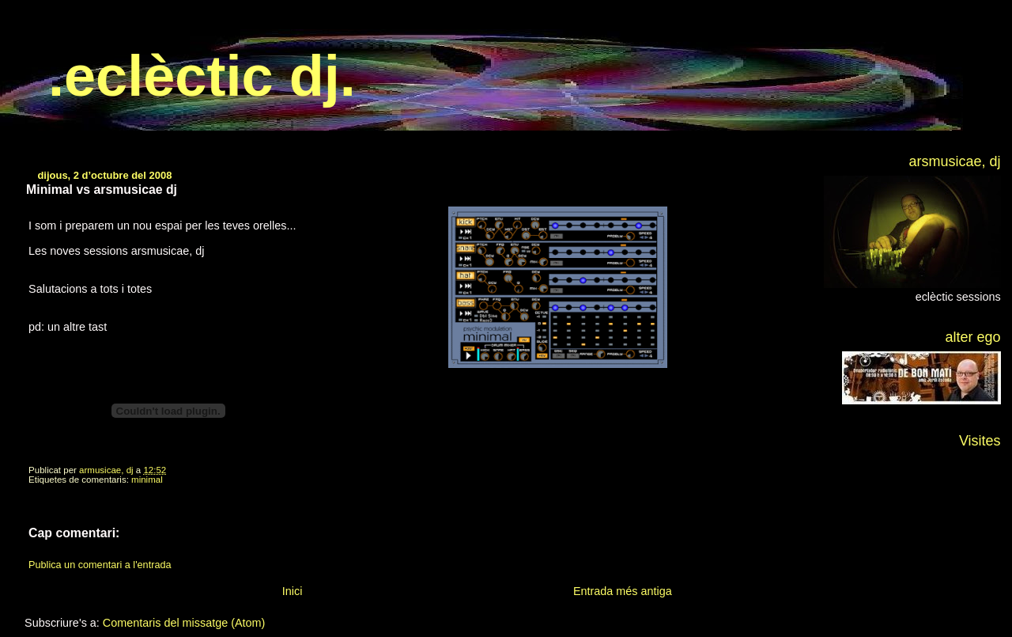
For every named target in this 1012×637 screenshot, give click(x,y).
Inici (292, 591)
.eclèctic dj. (202, 76)
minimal (147, 479)
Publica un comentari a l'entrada (99, 565)
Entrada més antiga (622, 591)
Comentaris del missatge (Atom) (184, 622)
